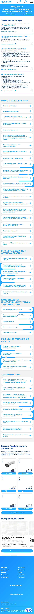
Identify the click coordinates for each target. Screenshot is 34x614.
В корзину (8, 473)
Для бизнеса (5, 570)
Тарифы (20, 572)
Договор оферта (5, 602)
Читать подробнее (6, 546)
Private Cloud (21, 577)
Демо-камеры (21, 570)
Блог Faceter (21, 574)
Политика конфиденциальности (8, 604)
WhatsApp (13, 13)
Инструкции (21, 567)
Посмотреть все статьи (17, 550)
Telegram (8, 13)
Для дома (4, 567)
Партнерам (4, 574)
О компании (4, 577)
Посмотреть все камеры (17, 512)
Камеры (3, 572)
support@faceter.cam (27, 13)
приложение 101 (14, 28)
